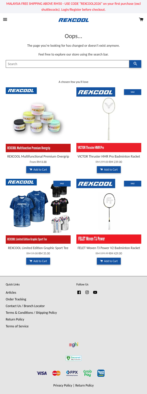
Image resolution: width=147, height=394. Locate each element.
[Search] (67, 64)
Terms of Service (17, 326)
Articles (11, 292)
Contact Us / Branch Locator (25, 306)
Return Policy (15, 319)
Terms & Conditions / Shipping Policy (31, 313)
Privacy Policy (62, 385)
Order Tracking (16, 299)
